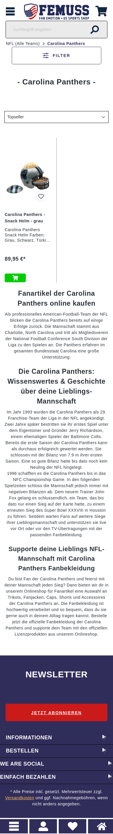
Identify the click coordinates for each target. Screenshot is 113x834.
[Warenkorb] (101, 10)
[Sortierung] (56, 117)
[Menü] (10, 11)
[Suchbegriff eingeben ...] (44, 29)
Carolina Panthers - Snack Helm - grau (25, 217)
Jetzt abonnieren (56, 712)
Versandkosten (19, 797)
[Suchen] (94, 29)
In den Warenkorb (15, 278)
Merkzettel (70, 823)
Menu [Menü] (14, 826)
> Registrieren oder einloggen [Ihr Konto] (43, 826)
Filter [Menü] (56, 55)
